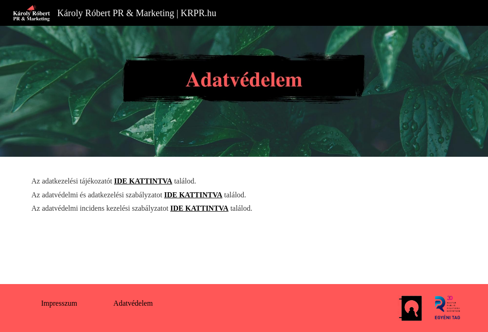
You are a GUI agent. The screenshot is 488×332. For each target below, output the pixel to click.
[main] (244, 194)
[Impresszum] (59, 303)
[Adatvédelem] (133, 303)
